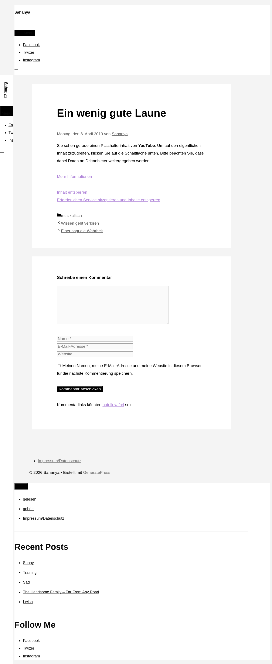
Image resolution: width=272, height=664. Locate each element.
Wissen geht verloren (80, 223)
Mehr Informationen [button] (74, 176)
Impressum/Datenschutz (59, 461)
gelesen (29, 499)
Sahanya (22, 12)
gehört (28, 509)
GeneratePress (96, 472)
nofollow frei (113, 404)
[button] (16, 71)
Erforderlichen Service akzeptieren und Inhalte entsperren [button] (108, 200)
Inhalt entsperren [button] (72, 192)
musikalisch (71, 215)
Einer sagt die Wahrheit (82, 231)
